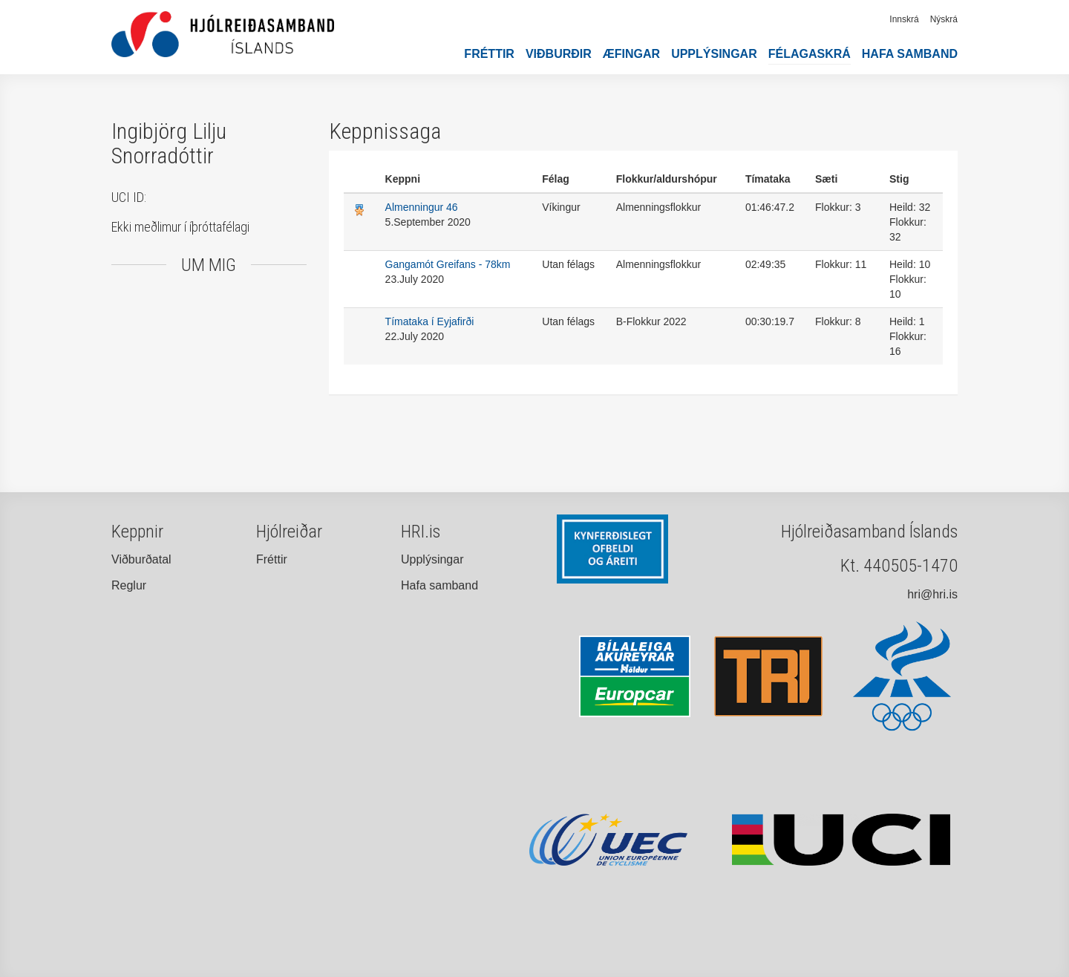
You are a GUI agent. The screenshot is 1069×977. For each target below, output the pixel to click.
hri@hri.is (932, 594)
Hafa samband (910, 54)
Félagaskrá (809, 54)
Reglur (128, 585)
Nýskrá (944, 19)
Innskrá (903, 19)
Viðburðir (559, 54)
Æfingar (631, 54)
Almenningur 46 (421, 207)
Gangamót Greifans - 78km (448, 264)
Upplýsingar (714, 54)
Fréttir (489, 54)
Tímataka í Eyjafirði (429, 321)
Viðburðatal (141, 559)
